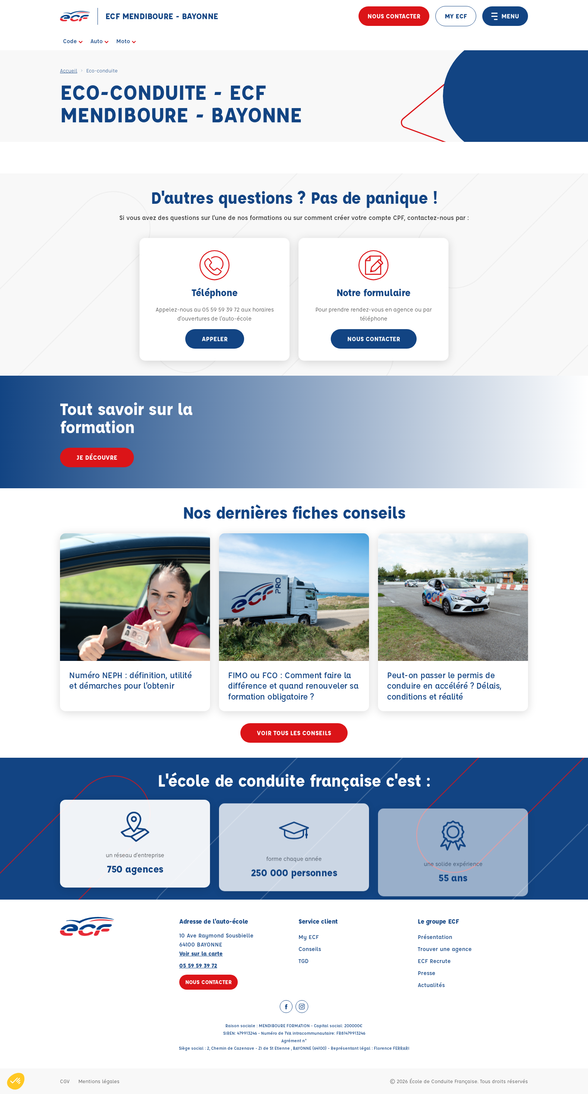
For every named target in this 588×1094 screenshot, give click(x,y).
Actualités (431, 985)
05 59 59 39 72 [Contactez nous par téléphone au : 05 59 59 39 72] (198, 965)
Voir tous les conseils (294, 733)
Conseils (309, 949)
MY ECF (456, 16)
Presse (426, 973)
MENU (505, 16)
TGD (303, 961)
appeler (215, 339)
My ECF (308, 937)
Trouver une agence (445, 949)
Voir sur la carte (201, 953)
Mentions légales (99, 1081)
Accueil (68, 70)
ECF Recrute (434, 961)
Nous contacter (394, 16)
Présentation (435, 937)
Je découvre (96, 457)
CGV (64, 1081)
